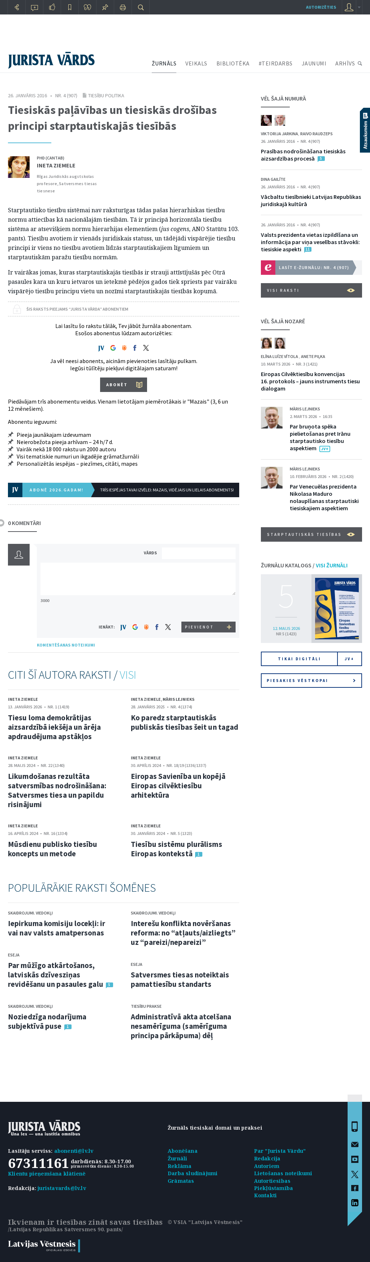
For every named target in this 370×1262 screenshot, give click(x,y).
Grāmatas (181, 1180)
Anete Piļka (313, 356)
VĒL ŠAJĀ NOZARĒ (283, 321)
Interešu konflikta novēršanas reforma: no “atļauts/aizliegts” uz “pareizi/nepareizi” (183, 932)
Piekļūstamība (273, 1188)
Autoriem (267, 1166)
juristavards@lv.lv (62, 1188)
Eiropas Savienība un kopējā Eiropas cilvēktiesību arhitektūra (178, 785)
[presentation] (200, 608)
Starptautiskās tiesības (311, 534)
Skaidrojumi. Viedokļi (30, 913)
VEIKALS (196, 63)
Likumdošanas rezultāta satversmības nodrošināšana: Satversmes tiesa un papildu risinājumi (57, 790)
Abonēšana (183, 1150)
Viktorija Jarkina (279, 133)
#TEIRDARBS (276, 63)
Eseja (14, 955)
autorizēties (321, 7)
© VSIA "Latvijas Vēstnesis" (205, 1222)
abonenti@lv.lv (74, 1150)
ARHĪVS (345, 63)
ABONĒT (117, 384)
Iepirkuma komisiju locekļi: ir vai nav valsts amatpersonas (56, 928)
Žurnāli (177, 1158)
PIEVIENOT (199, 627)
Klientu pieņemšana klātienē (47, 1173)
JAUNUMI (314, 63)
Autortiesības (272, 1180)
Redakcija (267, 1158)
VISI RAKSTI (311, 290)
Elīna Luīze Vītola (280, 356)
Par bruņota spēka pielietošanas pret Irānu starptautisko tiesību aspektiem (320, 437)
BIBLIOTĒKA (233, 63)
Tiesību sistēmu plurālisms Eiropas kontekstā (176, 848)
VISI (128, 675)
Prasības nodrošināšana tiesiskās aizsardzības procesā (303, 155)
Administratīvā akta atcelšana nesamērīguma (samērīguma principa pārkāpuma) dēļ (181, 1026)
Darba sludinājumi (193, 1173)
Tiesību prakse (146, 1006)
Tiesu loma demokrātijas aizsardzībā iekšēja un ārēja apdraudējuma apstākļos (54, 727)
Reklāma (180, 1166)
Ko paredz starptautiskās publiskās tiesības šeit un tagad (184, 722)
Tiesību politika (106, 95)
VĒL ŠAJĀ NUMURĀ (283, 98)
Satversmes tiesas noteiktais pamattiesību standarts (180, 979)
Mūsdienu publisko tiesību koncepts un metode (53, 848)
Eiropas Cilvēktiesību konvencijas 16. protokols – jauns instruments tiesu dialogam (310, 381)
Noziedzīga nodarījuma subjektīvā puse (47, 1021)
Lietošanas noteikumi (283, 1173)
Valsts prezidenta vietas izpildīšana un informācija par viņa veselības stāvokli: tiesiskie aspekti (310, 242)
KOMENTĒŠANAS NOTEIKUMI (66, 645)
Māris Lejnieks (178, 699)
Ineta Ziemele (56, 165)
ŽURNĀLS (164, 63)
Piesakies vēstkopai (311, 680)
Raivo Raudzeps (316, 133)
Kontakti (265, 1195)
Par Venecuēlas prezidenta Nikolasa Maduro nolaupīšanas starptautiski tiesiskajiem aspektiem (324, 497)
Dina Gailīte (273, 179)
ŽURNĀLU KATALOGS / (304, 565)
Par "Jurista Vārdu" (280, 1150)
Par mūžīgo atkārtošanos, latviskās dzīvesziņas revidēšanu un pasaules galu (55, 974)
